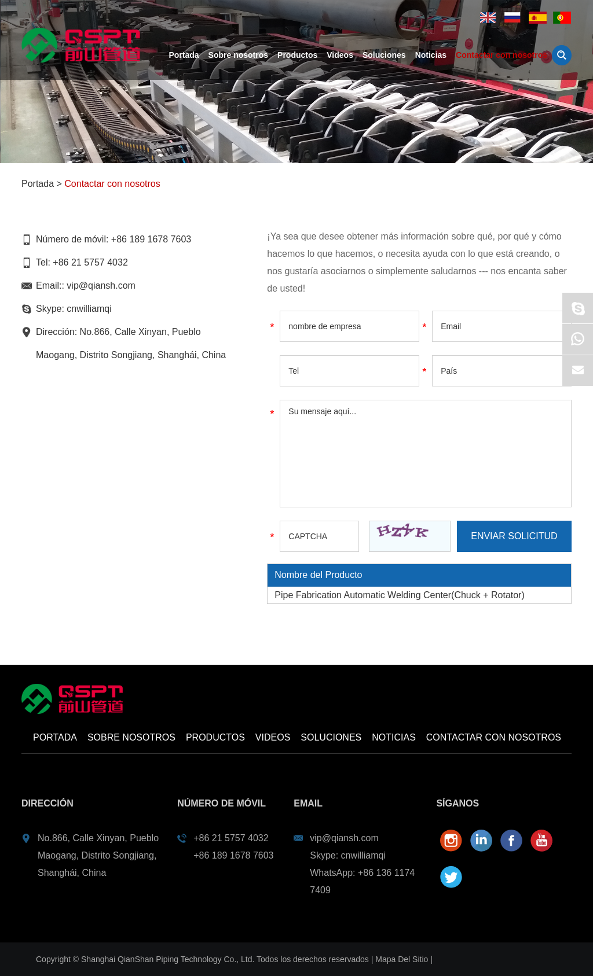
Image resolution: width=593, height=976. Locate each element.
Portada (184, 55)
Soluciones (384, 55)
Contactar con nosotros (501, 55)
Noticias (430, 55)
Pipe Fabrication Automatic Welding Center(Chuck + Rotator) (399, 595)
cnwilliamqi (89, 309)
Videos (340, 55)
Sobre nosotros (238, 55)
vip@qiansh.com (101, 285)
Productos (297, 55)
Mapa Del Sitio (401, 959)
